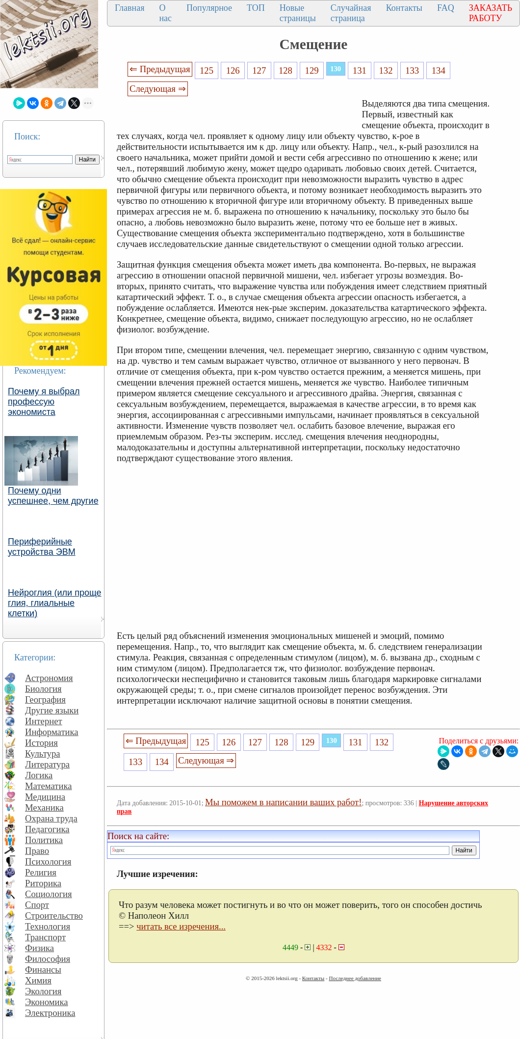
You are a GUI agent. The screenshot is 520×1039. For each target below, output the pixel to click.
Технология (47, 926)
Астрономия (49, 678)
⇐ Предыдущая (160, 69)
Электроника (50, 1013)
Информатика (51, 732)
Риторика (43, 883)
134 (438, 70)
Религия (40, 872)
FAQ (445, 8)
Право (37, 851)
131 (359, 70)
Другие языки (51, 710)
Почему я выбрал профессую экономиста (44, 401)
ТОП (256, 8)
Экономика (46, 1002)
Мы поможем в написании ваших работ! (283, 802)
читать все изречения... (181, 926)
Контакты (404, 8)
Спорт (37, 905)
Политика (44, 840)
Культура (42, 753)
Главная (129, 8)
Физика (39, 948)
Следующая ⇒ (157, 88)
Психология (48, 861)
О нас (165, 13)
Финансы (43, 969)
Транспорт (45, 937)
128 (285, 70)
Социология (48, 894)
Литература (47, 764)
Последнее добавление (355, 978)
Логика (38, 775)
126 (233, 70)
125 (206, 70)
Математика (48, 786)
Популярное (209, 8)
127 (259, 70)
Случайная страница (351, 13)
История (41, 743)
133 (412, 70)
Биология (43, 689)
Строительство (54, 915)
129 (312, 70)
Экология (43, 991)
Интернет (43, 721)
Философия (47, 959)
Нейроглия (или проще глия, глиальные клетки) (55, 603)
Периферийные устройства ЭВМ (42, 547)
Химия (38, 980)
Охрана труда (51, 818)
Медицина (45, 797)
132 (385, 70)
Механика (44, 807)
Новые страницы (298, 13)
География (45, 699)
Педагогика (47, 829)
